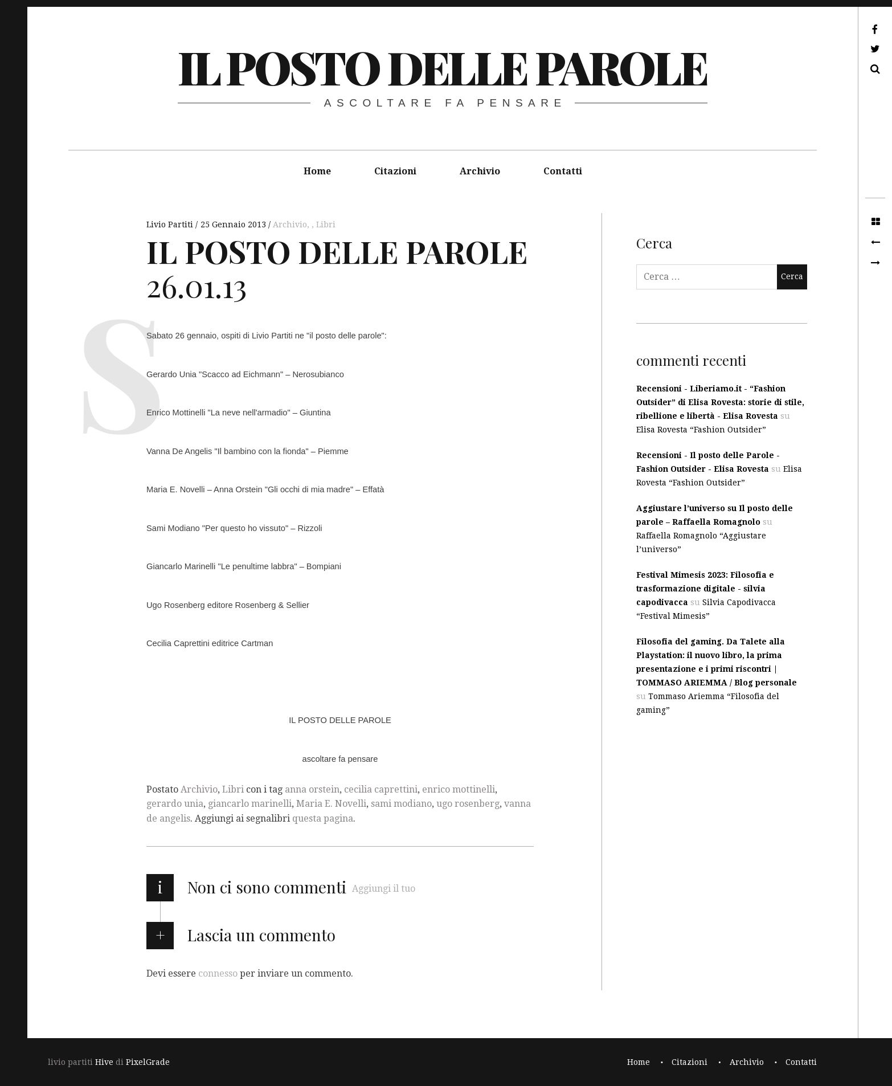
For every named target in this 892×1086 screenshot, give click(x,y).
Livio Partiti (170, 224)
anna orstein (312, 789)
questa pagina (322, 818)
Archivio (480, 171)
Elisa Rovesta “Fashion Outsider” (701, 429)
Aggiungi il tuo (383, 888)
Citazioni (395, 171)
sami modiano (401, 803)
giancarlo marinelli (250, 803)
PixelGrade (148, 1062)
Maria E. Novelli (331, 803)
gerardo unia (174, 803)
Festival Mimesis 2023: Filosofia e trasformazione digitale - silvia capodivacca (705, 588)
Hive (104, 1062)
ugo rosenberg (468, 803)
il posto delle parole (442, 66)
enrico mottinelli (458, 789)
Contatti (562, 171)
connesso (218, 973)
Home (317, 171)
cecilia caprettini (381, 789)
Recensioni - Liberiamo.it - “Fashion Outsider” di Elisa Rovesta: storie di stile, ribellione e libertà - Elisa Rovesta (720, 402)
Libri (325, 224)
